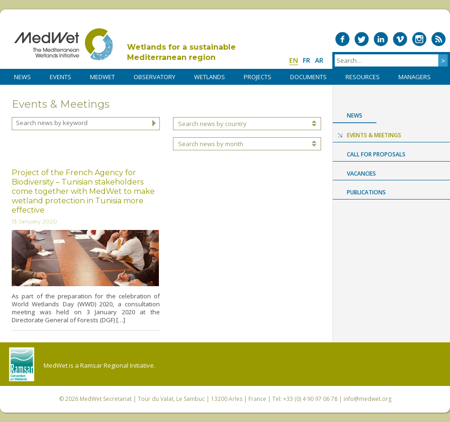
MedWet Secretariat (106, 399)
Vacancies (361, 174)
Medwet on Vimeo (400, 39)
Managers (414, 77)
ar (319, 60)
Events (60, 77)
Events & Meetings (374, 135)
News (354, 115)
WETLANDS (209, 77)
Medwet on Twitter (361, 39)
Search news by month (210, 144)
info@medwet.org (367, 399)
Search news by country (212, 123)
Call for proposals (376, 154)
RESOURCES (362, 77)
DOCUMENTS (308, 77)
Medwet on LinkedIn (381, 39)
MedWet (63, 44)
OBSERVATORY (154, 77)
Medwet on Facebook (342, 39)
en (293, 60)
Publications (366, 192)
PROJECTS (257, 77)
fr (306, 60)
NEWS (22, 77)
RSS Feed (438, 39)
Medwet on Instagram (419, 39)
